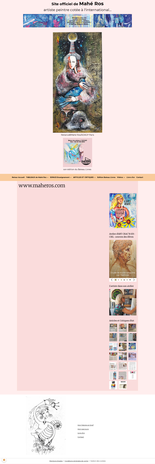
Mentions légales (55, 461)
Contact (139, 177)
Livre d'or (131, 177)
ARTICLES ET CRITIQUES (83, 177)
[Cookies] (4, 460)
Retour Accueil (18, 177)
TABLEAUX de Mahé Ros (36, 177)
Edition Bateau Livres (106, 177)
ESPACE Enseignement (60, 177)
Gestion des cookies (98, 461)
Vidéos (120, 177)
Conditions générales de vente (76, 461)
